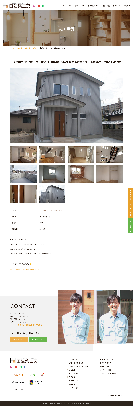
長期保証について (75, 380)
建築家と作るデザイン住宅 (79, 366)
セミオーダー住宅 (75, 373)
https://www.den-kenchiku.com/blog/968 (24, 269)
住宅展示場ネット (114, 395)
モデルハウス (74, 359)
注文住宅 (72, 370)
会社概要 (72, 384)
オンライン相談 (105, 370)
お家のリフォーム (106, 359)
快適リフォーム (105, 366)
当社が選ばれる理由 (76, 363)
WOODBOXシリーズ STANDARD (50, 210)
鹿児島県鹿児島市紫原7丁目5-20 (31, 325)
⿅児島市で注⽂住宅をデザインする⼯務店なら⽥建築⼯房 (66, 403)
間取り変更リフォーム (108, 363)
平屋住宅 (72, 377)
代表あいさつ (74, 388)
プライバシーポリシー (108, 373)
